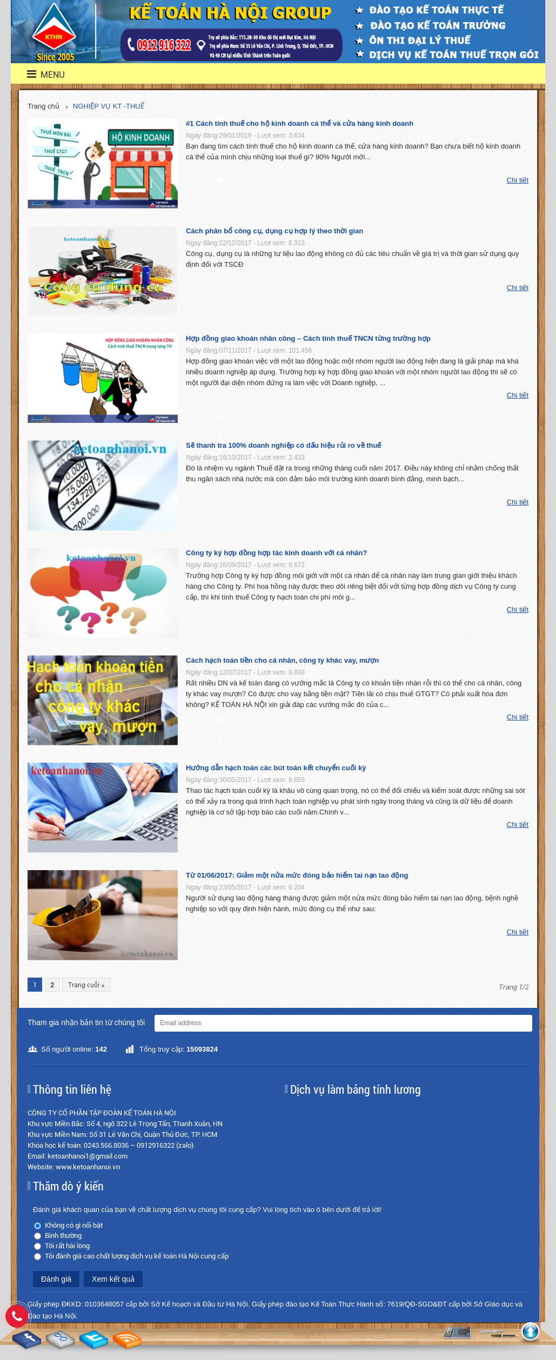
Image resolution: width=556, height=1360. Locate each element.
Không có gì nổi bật (74, 1225)
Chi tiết (517, 180)
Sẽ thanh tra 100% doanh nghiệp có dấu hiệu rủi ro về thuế (283, 445)
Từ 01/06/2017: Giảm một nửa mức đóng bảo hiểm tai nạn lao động (297, 875)
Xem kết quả (113, 1279)
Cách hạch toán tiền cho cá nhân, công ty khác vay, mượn (282, 660)
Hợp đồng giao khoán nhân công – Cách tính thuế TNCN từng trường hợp (308, 338)
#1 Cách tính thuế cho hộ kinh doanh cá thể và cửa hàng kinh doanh (299, 123)
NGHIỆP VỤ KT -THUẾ (108, 106)
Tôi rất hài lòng (67, 1246)
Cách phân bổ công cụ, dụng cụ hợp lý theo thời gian (274, 231)
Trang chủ (43, 106)
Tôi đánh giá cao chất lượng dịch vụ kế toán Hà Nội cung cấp (137, 1256)
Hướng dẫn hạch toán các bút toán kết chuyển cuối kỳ (276, 768)
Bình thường (63, 1235)
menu (39, 74)
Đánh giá (56, 1279)
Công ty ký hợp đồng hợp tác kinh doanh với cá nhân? (276, 553)
